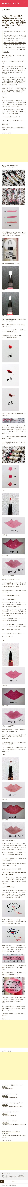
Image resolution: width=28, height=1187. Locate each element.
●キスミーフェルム (16, 1174)
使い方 (5, 1178)
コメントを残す (20, 1178)
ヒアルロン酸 (7, 1176)
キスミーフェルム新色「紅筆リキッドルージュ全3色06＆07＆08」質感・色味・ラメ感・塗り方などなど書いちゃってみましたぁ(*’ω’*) (14, 22)
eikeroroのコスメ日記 (10, 3)
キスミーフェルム (18, 1175)
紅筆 (14, 1178)
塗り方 (9, 1178)
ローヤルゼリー (21, 1176)
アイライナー (11, 1175)
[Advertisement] (14, 148)
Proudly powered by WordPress (9, 1185)
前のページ (2, 1181)
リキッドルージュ (13, 1176)
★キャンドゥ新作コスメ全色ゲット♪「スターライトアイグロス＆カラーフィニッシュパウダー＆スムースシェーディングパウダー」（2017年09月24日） (15, 47)
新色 (11, 1178)
